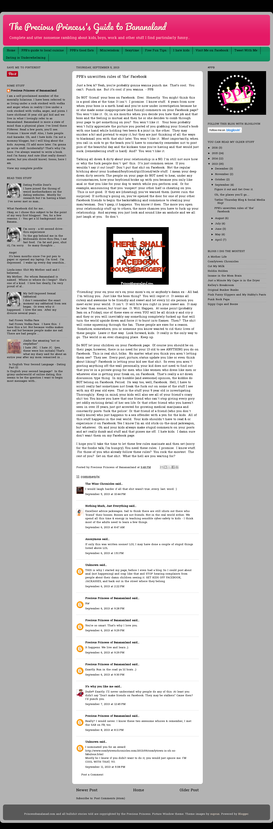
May (218, 235)
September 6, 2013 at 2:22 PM (104, 587)
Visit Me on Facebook (212, 50)
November (222, 174)
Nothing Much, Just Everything (106, 506)
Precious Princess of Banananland (108, 598)
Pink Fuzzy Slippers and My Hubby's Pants (237, 295)
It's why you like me (99, 687)
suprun (215, 814)
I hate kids (181, 50)
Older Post (189, 790)
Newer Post (87, 790)
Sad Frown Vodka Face (24, 321)
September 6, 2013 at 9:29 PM (104, 631)
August (220, 218)
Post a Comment (92, 775)
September (222, 185)
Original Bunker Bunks (223, 290)
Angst (13, 253)
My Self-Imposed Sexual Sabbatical (39, 295)
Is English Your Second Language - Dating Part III (37, 366)
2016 (215, 148)
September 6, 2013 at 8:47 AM (105, 528)
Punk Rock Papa (218, 300)
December (222, 169)
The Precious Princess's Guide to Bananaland (87, 26)
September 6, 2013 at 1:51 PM (104, 553)
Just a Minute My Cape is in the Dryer (234, 281)
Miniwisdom (109, 50)
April (219, 240)
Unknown (92, 565)
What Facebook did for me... (26, 209)
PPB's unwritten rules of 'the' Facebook (234, 210)
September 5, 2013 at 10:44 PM (105, 494)
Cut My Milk (216, 266)
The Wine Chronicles (99, 484)
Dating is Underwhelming (26, 58)
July (218, 224)
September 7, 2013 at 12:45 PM (105, 704)
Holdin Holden (218, 271)
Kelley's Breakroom (221, 285)
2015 (215, 153)
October (220, 180)
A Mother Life (217, 257)
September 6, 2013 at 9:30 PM (104, 675)
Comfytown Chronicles (223, 262)
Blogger (243, 814)
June (219, 229)
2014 (215, 159)
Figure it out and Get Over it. (233, 190)
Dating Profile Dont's (37, 185)
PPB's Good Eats (82, 50)
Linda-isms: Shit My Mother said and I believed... (33, 271)
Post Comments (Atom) (109, 799)
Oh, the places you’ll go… (231, 195)
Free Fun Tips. (156, 50)
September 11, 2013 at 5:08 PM (105, 767)
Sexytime (132, 50)
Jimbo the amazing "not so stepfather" (41, 342)
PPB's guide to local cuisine (42, 50)
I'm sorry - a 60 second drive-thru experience (43, 230)
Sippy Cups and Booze (223, 304)
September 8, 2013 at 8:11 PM (104, 730)
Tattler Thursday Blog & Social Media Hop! (239, 201)
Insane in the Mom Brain (225, 276)
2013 (215, 164)
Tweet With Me (245, 50)
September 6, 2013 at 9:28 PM (104, 609)
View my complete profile (25, 168)
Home (11, 50)
